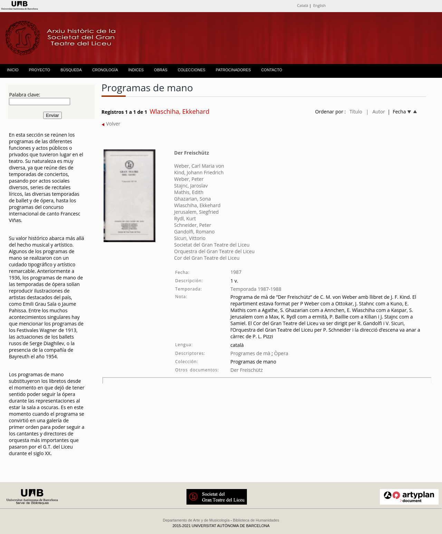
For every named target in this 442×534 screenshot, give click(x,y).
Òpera (280, 353)
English (319, 5)
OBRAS (160, 70)
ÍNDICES (136, 70)
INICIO (13, 70)
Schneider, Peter (192, 225)
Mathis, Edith (188, 192)
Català (302, 5)
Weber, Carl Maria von (199, 166)
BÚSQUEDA (71, 70)
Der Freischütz (191, 152)
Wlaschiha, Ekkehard (197, 205)
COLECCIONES (191, 70)
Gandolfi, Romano (194, 231)
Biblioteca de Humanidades (256, 520)
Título (355, 111)
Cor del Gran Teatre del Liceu (206, 258)
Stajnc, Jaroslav (191, 185)
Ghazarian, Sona (192, 198)
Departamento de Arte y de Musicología (196, 520)
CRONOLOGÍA (105, 70)
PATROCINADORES (233, 70)
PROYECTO (39, 70)
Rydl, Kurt (185, 218)
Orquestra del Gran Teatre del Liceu (214, 251)
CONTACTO (271, 70)
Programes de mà (250, 353)
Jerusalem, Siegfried (196, 212)
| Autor (375, 111)
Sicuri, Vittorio (189, 238)
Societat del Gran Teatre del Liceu (211, 244)
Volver (111, 123)
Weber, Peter (188, 179)
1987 (235, 272)
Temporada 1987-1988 (255, 289)
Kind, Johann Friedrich (198, 172)
